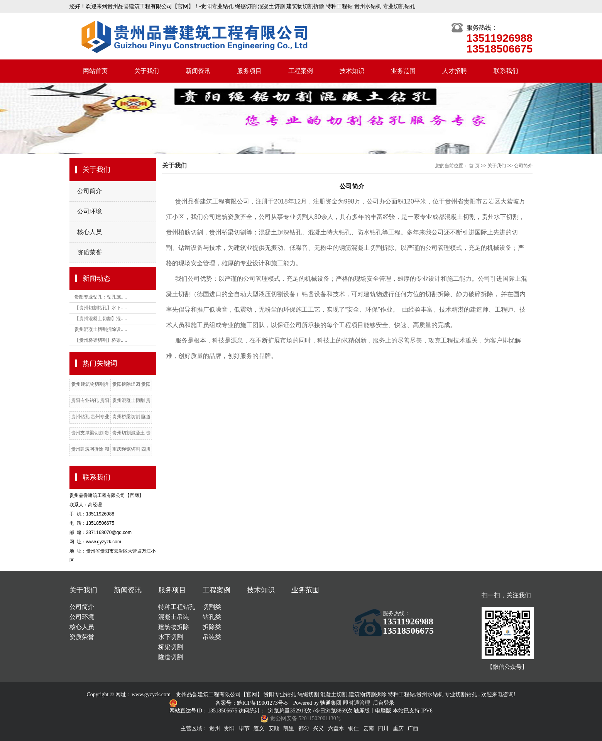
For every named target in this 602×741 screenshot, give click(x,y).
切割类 (212, 607)
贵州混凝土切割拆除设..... (100, 329)
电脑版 (383, 711)
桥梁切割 (170, 647)
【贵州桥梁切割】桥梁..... (100, 340)
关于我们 (146, 71)
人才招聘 (454, 71)
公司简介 (89, 191)
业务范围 (403, 71)
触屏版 (361, 711)
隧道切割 (170, 657)
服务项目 (249, 71)
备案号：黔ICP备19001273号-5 (252, 703)
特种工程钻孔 (176, 607)
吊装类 (212, 637)
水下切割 (170, 637)
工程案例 (300, 71)
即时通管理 (356, 703)
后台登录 (383, 703)
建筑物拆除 (173, 627)
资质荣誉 (89, 252)
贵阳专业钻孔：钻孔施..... (100, 297)
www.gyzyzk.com (151, 694)
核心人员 (89, 232)
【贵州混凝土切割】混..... (100, 318)
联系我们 (506, 71)
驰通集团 (331, 703)
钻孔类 (212, 617)
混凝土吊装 (173, 617)
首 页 (474, 165)
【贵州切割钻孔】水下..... (100, 307)
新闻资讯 (198, 71)
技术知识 (352, 71)
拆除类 (212, 627)
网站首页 (95, 71)
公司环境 (89, 211)
